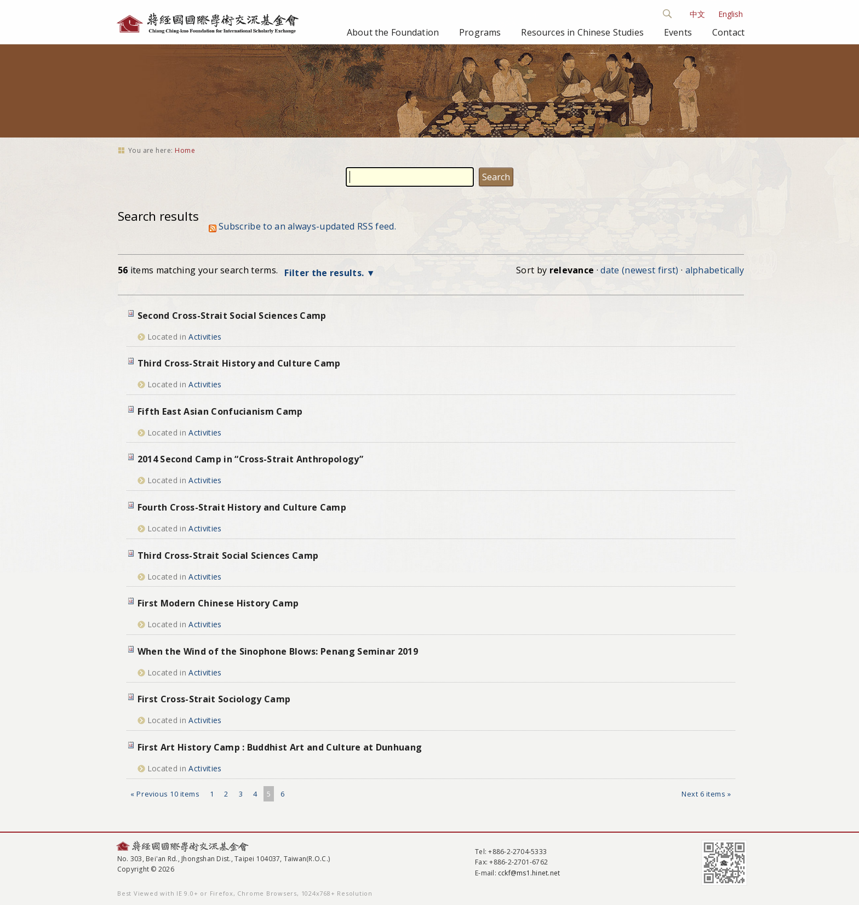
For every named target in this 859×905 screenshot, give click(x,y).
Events (678, 32)
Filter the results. (325, 273)
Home (185, 150)
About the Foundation (393, 32)
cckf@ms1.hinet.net (529, 873)
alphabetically (714, 270)
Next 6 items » (706, 794)
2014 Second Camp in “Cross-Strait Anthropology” (250, 459)
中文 (697, 14)
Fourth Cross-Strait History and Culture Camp (242, 507)
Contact (728, 32)
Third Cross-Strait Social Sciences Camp (228, 555)
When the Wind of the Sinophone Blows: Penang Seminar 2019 (278, 651)
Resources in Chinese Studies (582, 32)
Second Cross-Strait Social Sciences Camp (232, 316)
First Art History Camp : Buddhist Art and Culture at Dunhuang (280, 747)
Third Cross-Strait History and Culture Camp (239, 363)
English (730, 14)
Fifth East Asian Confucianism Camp (220, 411)
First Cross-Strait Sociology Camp (214, 699)
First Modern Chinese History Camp (218, 603)
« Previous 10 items (164, 794)
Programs (480, 32)
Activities (204, 336)
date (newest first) (639, 270)
